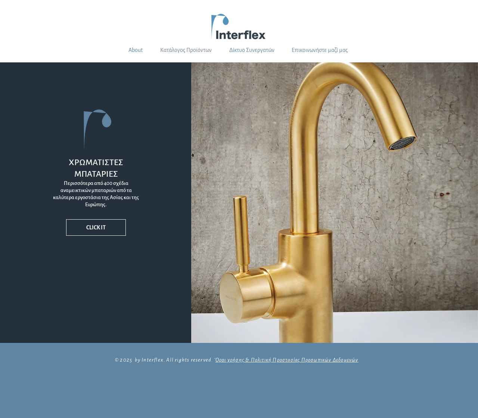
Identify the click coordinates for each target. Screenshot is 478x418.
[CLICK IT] (96, 227)
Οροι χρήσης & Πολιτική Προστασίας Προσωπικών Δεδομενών (286, 360)
